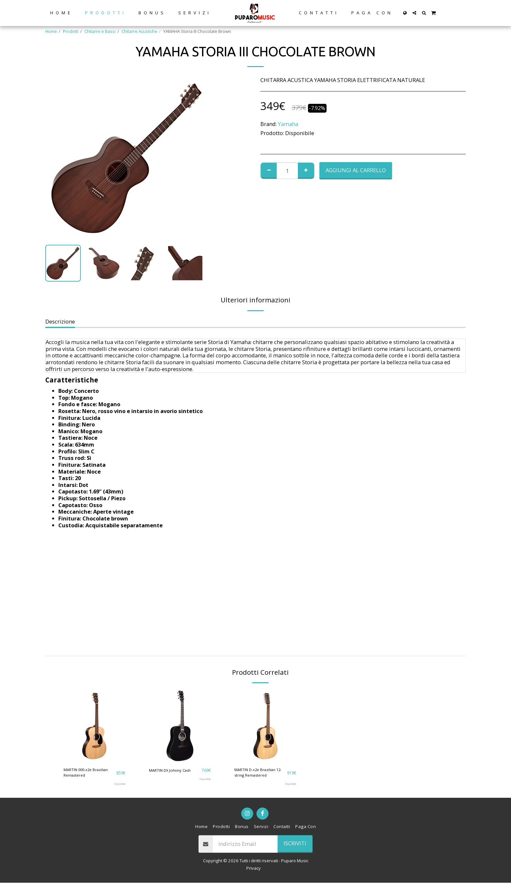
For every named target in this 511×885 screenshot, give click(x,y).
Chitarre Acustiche (139, 31)
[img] (94, 726)
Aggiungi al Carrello (356, 170)
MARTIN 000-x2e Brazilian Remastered (89, 773)
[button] (414, 13)
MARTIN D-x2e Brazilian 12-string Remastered (257, 773)
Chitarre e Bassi (100, 31)
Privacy (253, 870)
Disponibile (117, 785)
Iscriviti (295, 845)
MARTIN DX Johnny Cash (172, 770)
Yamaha (288, 124)
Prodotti (71, 31)
